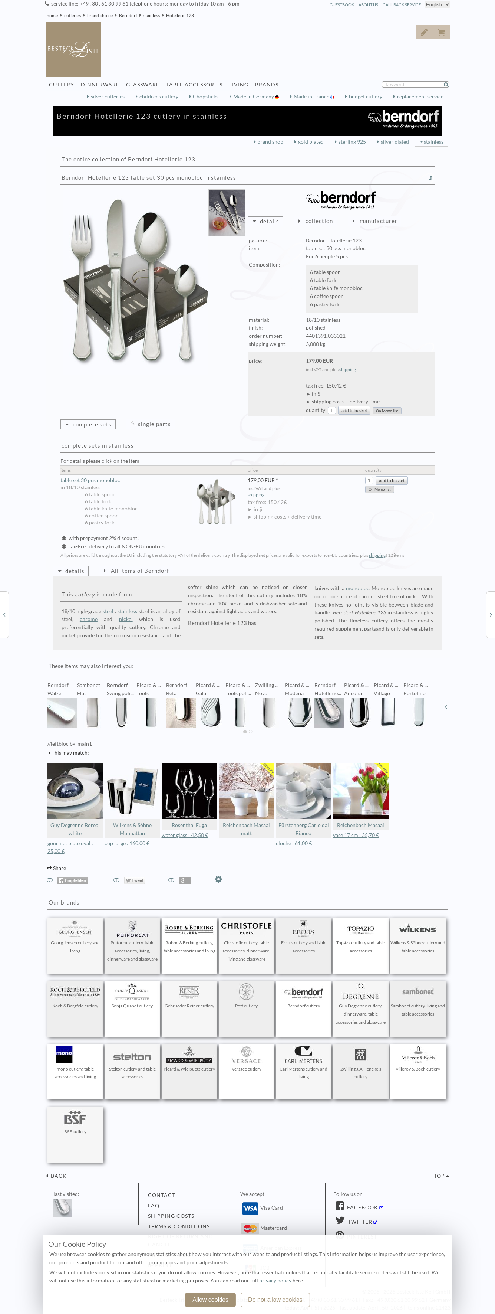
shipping (347, 369)
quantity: (316, 410)
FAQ (153, 1206)
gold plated (311, 142)
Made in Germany (254, 96)
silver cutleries (108, 96)
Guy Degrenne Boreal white (75, 799)
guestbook (342, 4)
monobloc (357, 588)
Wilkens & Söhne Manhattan (132, 799)
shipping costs (171, 1216)
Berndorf (128, 15)
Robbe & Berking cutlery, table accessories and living (189, 937)
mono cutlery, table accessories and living (75, 1063)
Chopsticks (205, 96)
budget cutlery (365, 96)
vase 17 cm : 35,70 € (356, 835)
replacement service (420, 96)
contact (161, 1195)
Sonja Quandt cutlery (132, 996)
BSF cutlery (75, 1121)
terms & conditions (179, 1226)
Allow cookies (210, 1300)
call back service (402, 4)
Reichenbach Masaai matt (246, 799)
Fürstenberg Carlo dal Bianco (303, 799)
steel (108, 611)
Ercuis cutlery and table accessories (303, 937)
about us (368, 4)
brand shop (270, 142)
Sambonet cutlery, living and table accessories (418, 1000)
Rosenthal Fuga (189, 795)
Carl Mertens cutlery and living (303, 1063)
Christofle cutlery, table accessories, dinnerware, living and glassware (246, 941)
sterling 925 (352, 142)
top (439, 1176)
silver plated (395, 142)
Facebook (362, 1207)
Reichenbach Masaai (361, 795)
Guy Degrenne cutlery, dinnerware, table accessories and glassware (361, 1004)
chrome (89, 619)
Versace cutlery (246, 1059)
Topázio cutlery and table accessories (361, 937)
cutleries (72, 15)
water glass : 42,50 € (185, 835)
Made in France (312, 96)
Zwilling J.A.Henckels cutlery (361, 1063)
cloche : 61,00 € (294, 843)
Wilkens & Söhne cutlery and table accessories (417, 937)
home (52, 15)
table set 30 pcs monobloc (150, 480)
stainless (151, 15)
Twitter (359, 1222)
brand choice (100, 15)
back (58, 1176)
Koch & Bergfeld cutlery (75, 996)
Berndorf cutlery (303, 996)
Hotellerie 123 (180, 15)
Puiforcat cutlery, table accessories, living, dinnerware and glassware (132, 941)
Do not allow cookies (275, 1300)
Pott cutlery (246, 996)
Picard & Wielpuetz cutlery (189, 1059)
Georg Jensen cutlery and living (75, 937)
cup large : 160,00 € (127, 843)
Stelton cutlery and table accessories (132, 1063)
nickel (126, 619)
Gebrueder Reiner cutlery (189, 996)
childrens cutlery (158, 96)
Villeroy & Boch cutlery (418, 1059)
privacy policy (275, 1281)
